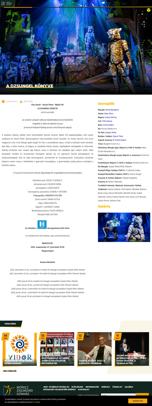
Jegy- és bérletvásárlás (56, 386)
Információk (92, 386)
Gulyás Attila (110, 132)
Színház (105, 386)
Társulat (117, 386)
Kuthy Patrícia (111, 117)
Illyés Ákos (108, 113)
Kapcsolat (83, 389)
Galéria (129, 386)
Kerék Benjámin (112, 110)
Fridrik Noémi (120, 140)
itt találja (36, 402)
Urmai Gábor (108, 125)
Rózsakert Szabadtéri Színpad (59, 389)
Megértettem (138, 401)
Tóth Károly (107, 121)
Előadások (77, 386)
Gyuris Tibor (118, 136)
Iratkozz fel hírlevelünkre (88, 395)
